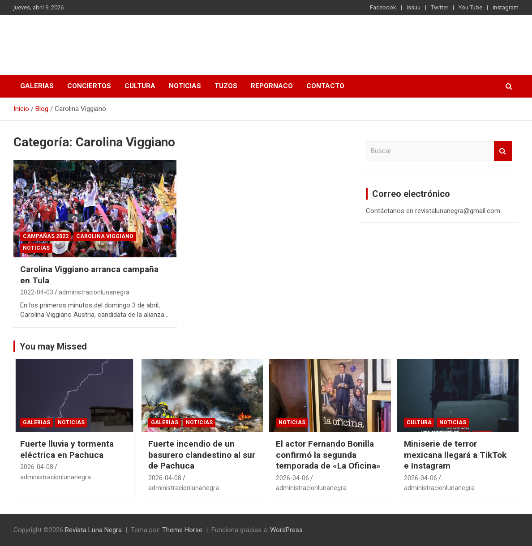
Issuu (413, 7)
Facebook (383, 7)
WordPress (286, 530)
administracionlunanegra (94, 292)
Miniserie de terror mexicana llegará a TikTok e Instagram (455, 455)
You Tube (470, 7)
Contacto (325, 86)
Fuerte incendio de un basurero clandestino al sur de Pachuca (201, 455)
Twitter (439, 7)
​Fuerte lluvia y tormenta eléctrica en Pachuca (67, 449)
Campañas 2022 (46, 236)
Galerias (37, 86)
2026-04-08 (36, 466)
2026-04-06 (292, 478)
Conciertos (89, 86)
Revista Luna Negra (91, 40)
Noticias (185, 86)
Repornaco (272, 86)
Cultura (139, 86)
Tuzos (226, 86)
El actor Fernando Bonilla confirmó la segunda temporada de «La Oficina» (328, 455)
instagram (506, 7)
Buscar (503, 151)
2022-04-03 (36, 292)
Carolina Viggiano (104, 236)
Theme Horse (182, 530)
